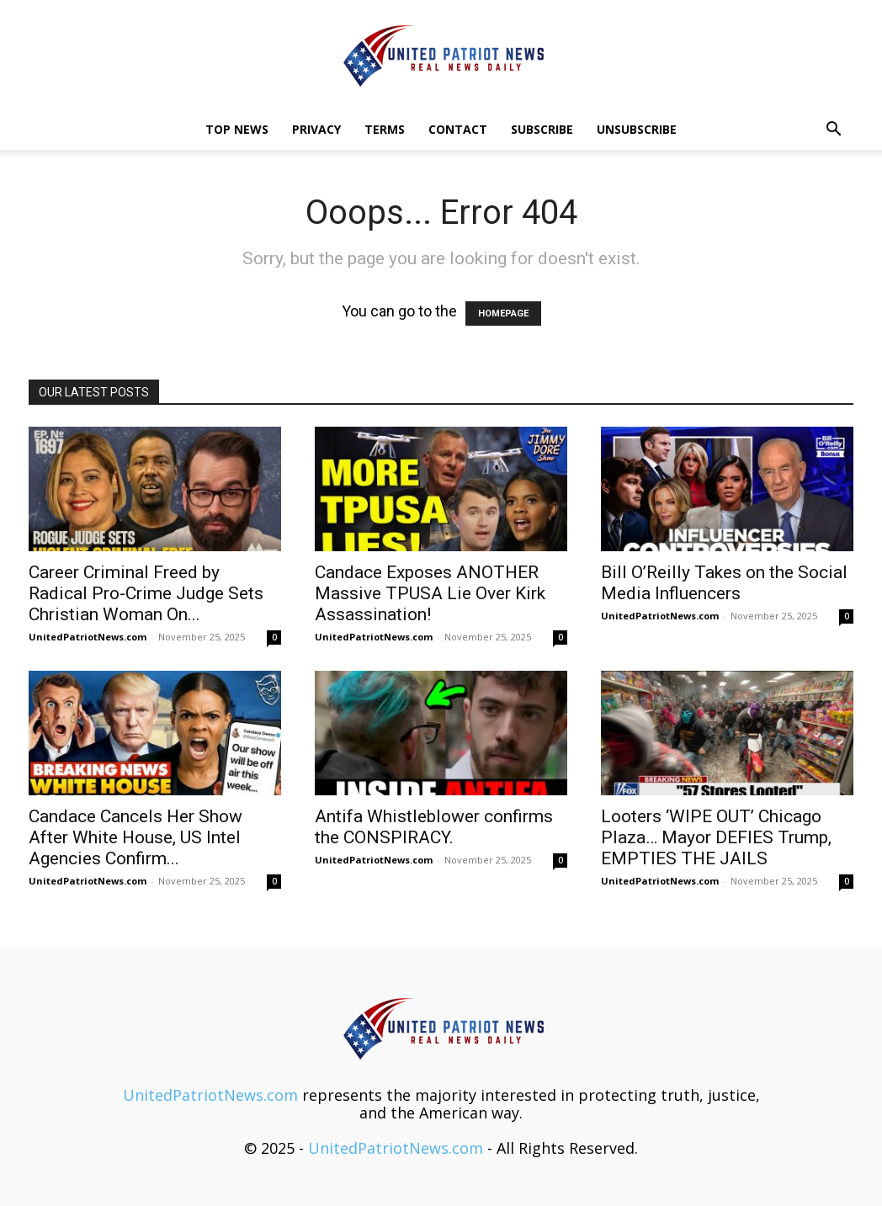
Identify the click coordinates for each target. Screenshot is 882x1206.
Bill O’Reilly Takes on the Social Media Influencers (724, 582)
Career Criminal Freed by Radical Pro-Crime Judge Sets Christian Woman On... (146, 593)
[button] (833, 130)
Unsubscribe (637, 129)
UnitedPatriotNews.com (87, 636)
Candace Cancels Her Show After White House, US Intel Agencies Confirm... (135, 837)
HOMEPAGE (503, 313)
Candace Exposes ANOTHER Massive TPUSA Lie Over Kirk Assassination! (430, 593)
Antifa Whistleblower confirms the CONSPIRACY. (434, 826)
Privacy (316, 129)
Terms (384, 129)
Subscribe (542, 129)
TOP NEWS (236, 129)
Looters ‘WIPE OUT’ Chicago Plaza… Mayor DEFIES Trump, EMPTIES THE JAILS (716, 837)
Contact (457, 129)
